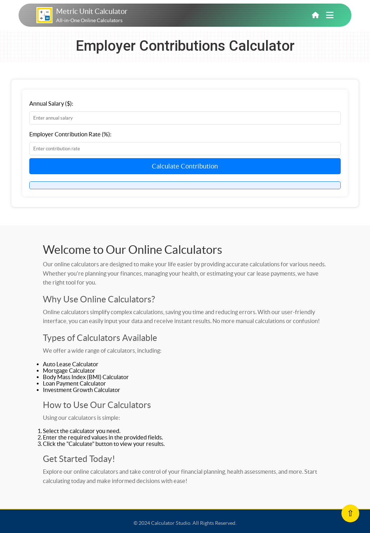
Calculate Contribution (185, 166)
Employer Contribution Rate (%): (70, 134)
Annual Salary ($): (51, 103)
